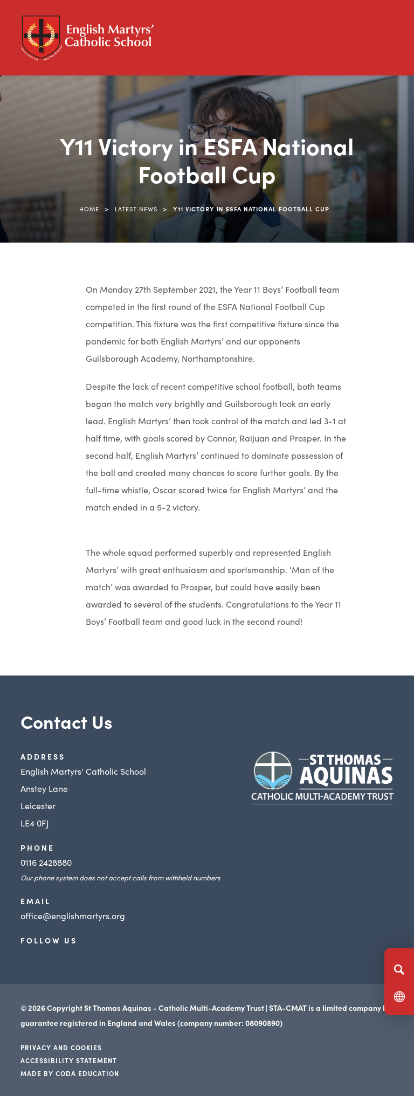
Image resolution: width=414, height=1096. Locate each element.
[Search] (399, 969)
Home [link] (89, 208)
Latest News (136, 208)
